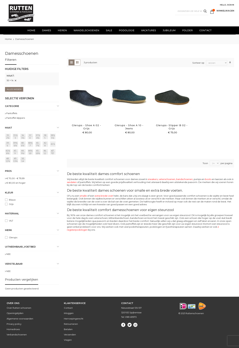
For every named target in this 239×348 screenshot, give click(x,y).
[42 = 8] (45, 144)
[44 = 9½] (23, 152)
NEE (8, 254)
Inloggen (69, 313)
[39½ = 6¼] (15, 144)
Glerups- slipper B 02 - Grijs (172, 127)
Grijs (11, 204)
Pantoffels (11, 113)
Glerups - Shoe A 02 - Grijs (86, 127)
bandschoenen (184, 179)
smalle (83, 195)
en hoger (16, 182)
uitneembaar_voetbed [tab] (20, 246)
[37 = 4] (30, 136)
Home (8, 39)
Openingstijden (15, 313)
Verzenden (70, 334)
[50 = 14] (23, 160)
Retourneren (71, 324)
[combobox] (191, 11)
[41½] (53, 144)
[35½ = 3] (15, 136)
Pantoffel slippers (15, 118)
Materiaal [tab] (12, 213)
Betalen (68, 329)
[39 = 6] (8, 144)
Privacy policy (14, 324)
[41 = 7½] (38, 144)
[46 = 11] (45, 152)
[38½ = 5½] (53, 136)
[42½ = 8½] (8, 152)
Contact (68, 307)
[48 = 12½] (8, 160)
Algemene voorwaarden (20, 318)
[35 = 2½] (8, 136)
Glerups (13, 237)
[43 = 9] (15, 152)
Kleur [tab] (9, 192)
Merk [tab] (8, 230)
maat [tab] (8, 127)
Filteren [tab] (10, 60)
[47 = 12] (53, 152)
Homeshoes (13, 329)
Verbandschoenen (17, 334)
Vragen (68, 340)
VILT (11, 220)
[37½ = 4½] (38, 136)
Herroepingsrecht (73, 318)
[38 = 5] (45, 136)
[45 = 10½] (38, 152)
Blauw (12, 199)
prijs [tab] (8, 171)
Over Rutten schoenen (19, 307)
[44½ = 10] (30, 152)
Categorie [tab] (12, 106)
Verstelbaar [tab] (14, 263)
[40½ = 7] (30, 144)
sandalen (72, 182)
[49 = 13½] (15, 160)
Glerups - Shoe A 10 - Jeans (129, 127)
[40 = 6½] (23, 144)
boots (208, 179)
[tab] (32, 76)
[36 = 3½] (23, 136)
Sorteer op (198, 62)
